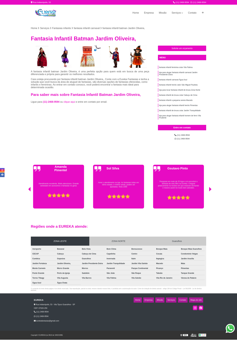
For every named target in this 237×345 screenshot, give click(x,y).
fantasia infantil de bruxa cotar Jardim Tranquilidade (180, 117)
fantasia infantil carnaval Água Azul (173, 83)
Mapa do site (197, 305)
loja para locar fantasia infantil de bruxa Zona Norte (179, 94)
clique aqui (69, 102)
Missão (163, 12)
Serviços (176, 12)
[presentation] (25, 206)
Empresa (149, 12)
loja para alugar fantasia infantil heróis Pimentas (178, 111)
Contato (192, 12)
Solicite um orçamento (182, 49)
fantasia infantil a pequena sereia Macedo (176, 106)
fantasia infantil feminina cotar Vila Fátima (176, 68)
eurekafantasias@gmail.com (46, 326)
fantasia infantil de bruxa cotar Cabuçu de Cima (178, 100)
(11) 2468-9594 (181, 2)
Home (135, 12)
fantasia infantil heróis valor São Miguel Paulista (178, 88)
